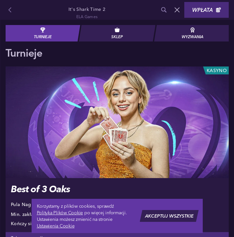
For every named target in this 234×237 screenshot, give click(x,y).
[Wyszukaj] (164, 10)
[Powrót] (10, 10)
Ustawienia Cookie (56, 225)
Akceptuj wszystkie (169, 216)
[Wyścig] (177, 10)
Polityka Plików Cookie (60, 213)
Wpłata (206, 10)
